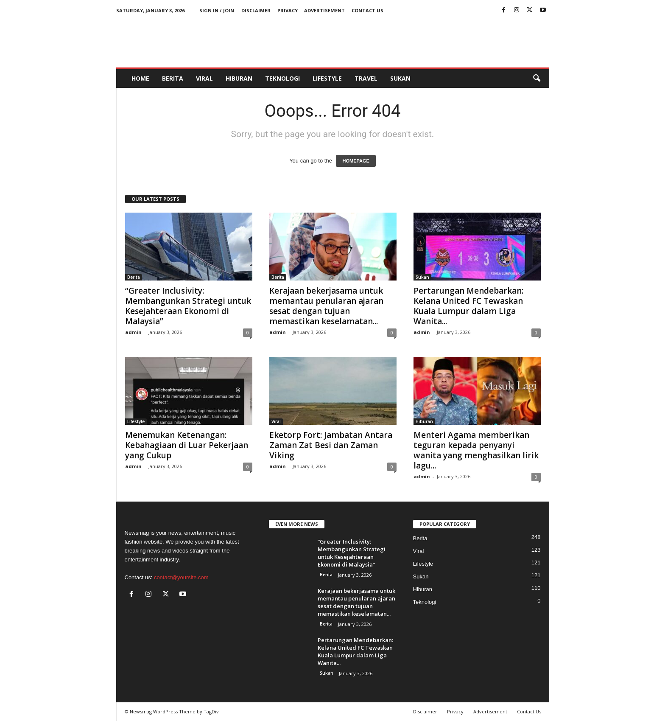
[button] (536, 78)
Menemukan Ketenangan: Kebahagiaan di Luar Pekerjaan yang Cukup (186, 445)
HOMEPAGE (355, 160)
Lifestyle (327, 78)
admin (133, 332)
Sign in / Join (216, 10)
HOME (140, 78)
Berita (172, 78)
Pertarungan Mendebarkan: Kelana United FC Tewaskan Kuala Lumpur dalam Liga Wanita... (468, 306)
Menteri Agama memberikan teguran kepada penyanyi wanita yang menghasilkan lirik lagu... (476, 450)
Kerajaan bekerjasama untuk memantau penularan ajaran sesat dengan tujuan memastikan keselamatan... (326, 306)
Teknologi (282, 78)
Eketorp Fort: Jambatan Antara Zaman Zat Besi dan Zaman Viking (330, 445)
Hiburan (239, 78)
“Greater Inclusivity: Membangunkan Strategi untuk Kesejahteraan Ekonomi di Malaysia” (188, 306)
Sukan (400, 78)
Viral (204, 78)
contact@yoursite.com (181, 577)
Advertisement (324, 10)
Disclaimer (256, 10)
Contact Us (367, 10)
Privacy (287, 10)
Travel (366, 78)
